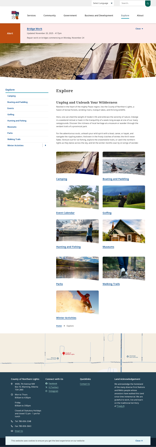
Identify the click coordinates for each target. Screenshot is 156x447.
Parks (10, 133)
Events (10, 108)
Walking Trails (13, 139)
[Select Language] (102, 3)
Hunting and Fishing (16, 120)
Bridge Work (34, 28)
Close (138, 440)
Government (70, 15)
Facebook (51, 383)
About (140, 15)
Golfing (10, 114)
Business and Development (99, 15)
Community (50, 15)
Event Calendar (65, 212)
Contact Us (85, 384)
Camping (11, 96)
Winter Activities (15, 145)
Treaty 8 (120, 406)
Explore (125, 15)
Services (31, 15)
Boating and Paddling (17, 102)
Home (59, 326)
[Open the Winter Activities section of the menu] (45, 145)
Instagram (51, 391)
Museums (11, 127)
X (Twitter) (51, 387)
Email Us (19, 431)
